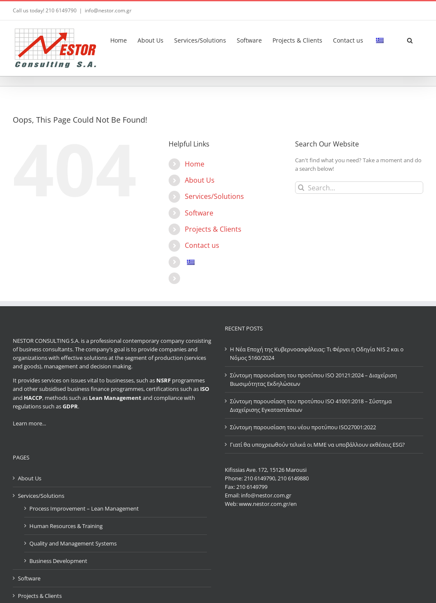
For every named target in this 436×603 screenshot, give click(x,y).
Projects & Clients (213, 229)
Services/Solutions (214, 196)
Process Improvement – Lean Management (84, 508)
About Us (200, 180)
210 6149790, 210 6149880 (276, 478)
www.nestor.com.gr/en (268, 504)
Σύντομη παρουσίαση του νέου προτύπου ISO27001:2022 (303, 427)
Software (199, 213)
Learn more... (29, 423)
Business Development (58, 561)
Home (194, 164)
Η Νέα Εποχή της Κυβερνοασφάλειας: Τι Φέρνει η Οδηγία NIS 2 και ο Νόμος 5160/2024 (317, 353)
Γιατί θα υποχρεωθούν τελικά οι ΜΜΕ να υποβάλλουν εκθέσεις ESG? (317, 444)
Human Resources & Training (66, 526)
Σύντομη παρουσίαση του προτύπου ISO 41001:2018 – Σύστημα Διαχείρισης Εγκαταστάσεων (311, 405)
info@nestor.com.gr (108, 10)
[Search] (301, 187)
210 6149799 (251, 487)
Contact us (202, 245)
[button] (410, 39)
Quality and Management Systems (73, 543)
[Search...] (359, 187)
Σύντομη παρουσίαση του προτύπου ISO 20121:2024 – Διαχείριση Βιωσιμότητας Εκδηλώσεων (313, 379)
